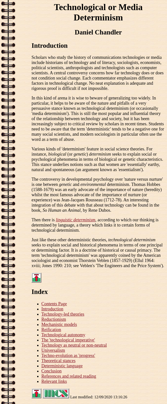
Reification (51, 329)
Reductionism (53, 319)
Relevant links (54, 381)
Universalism (53, 350)
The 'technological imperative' (68, 340)
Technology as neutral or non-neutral (74, 345)
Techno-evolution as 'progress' (68, 355)
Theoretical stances (58, 360)
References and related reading (68, 376)
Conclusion (51, 371)
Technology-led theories (62, 314)
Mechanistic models (59, 324)
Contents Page (54, 303)
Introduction (52, 309)
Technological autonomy (63, 334)
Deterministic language (62, 365)
